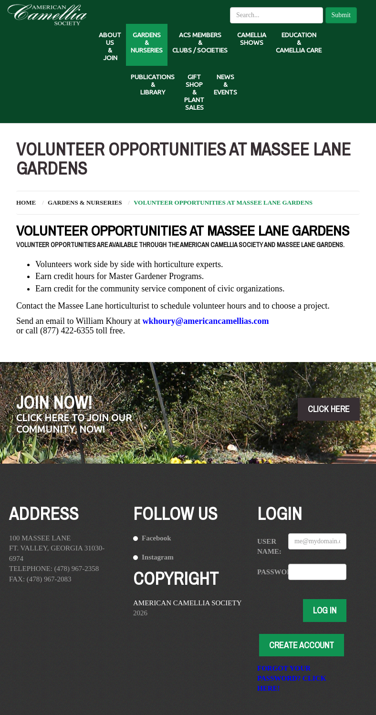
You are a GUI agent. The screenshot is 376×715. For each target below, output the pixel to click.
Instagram (158, 557)
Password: (269, 572)
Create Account (301, 645)
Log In (324, 610)
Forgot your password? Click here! (291, 678)
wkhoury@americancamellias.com (205, 321)
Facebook (156, 538)
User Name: (269, 546)
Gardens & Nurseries (85, 202)
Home (26, 202)
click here (329, 409)
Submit (341, 15)
